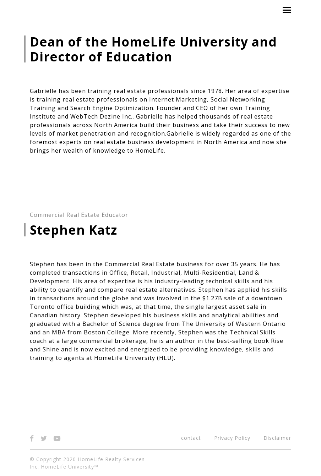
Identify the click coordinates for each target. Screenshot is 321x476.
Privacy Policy (232, 437)
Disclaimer (277, 437)
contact (191, 437)
